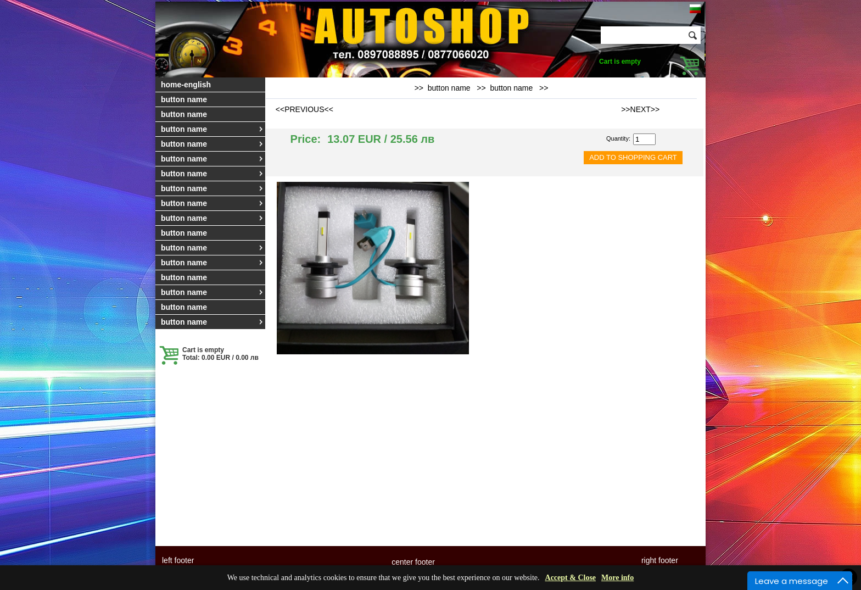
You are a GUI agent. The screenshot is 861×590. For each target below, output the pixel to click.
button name (184, 99)
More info (617, 578)
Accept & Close (570, 578)
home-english (186, 84)
